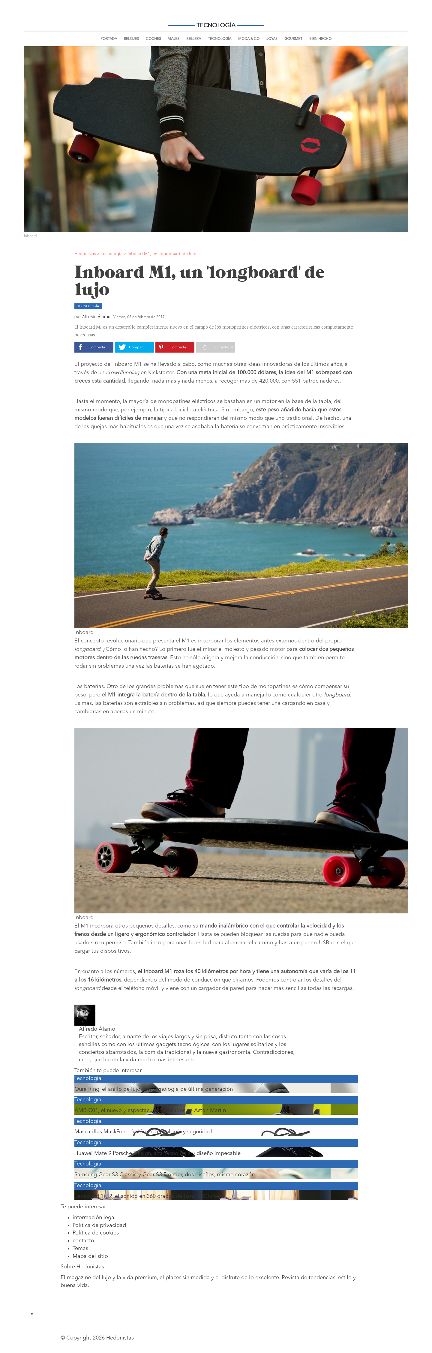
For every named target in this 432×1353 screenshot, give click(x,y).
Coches (153, 39)
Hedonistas (216, 15)
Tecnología (219, 39)
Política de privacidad (99, 1225)
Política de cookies (96, 1233)
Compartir (96, 347)
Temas (80, 1248)
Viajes (173, 39)
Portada (108, 39)
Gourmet (293, 39)
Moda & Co (249, 39)
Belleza (193, 39)
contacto (83, 1240)
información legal (94, 1217)
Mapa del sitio (90, 1256)
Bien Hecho (320, 39)
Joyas (272, 39)
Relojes (131, 39)
